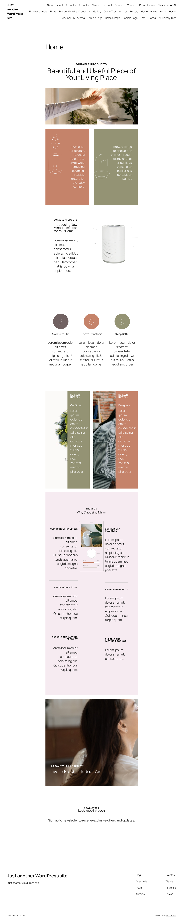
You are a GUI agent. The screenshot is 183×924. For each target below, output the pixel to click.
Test (142, 18)
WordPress (171, 915)
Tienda (152, 18)
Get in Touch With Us (115, 11)
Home (144, 11)
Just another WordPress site (15, 11)
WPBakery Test (167, 18)
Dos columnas (147, 5)
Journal (66, 18)
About (50, 5)
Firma (53, 11)
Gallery (97, 11)
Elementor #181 (167, 5)
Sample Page (94, 18)
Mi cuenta (79, 18)
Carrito (96, 5)
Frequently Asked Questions (74, 11)
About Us (71, 5)
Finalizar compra (38, 11)
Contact (107, 5)
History (134, 11)
